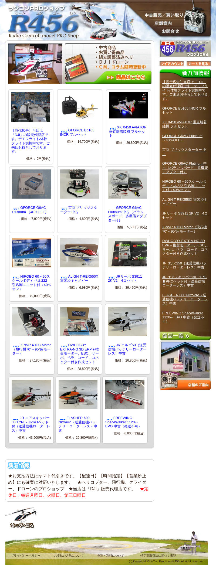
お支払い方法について (69, 555)
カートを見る (199, 63)
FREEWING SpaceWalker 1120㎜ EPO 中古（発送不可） (124, 404)
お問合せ (162, 31)
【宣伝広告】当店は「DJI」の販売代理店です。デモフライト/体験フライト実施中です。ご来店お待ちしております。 (185, 90)
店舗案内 (162, 23)
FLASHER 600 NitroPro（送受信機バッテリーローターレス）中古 (78, 406)
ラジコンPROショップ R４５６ (40, 16)
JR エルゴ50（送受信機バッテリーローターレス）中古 (127, 331)
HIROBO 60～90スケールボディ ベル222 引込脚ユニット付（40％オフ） (31, 264)
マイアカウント (172, 63)
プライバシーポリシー (25, 555)
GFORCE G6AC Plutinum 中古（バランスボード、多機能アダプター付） (127, 195)
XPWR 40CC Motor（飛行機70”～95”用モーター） (31, 331)
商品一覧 (185, 336)
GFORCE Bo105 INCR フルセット (79, 114)
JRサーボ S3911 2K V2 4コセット (127, 260)
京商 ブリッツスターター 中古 (79, 191)
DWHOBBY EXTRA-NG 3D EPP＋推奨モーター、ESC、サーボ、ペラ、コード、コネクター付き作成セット (79, 335)
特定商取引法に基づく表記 (158, 555)
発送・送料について (110, 555)
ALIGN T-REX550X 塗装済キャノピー (79, 260)
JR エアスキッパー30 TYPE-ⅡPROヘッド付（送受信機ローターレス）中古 (31, 406)
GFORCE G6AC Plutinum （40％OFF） (31, 191)
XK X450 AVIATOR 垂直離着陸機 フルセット (128, 115)
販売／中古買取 (162, 15)
